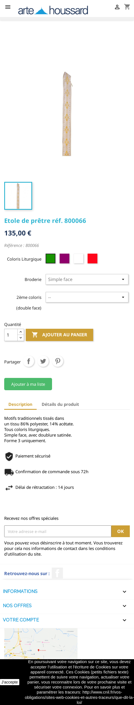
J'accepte (9, 682)
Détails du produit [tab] (60, 404)
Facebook (57, 573)
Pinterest (57, 361)
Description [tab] (20, 404)
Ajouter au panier (59, 335)
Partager (28, 361)
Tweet (43, 361)
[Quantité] (11, 335)
